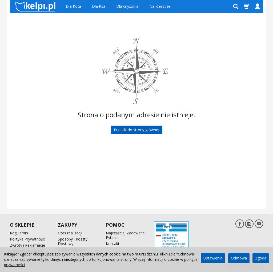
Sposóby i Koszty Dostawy (72, 241)
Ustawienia (212, 258)
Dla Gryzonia (127, 6)
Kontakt (112, 243)
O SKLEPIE (22, 224)
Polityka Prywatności (28, 239)
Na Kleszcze (159, 6)
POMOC (115, 224)
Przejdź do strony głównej (136, 129)
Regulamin (19, 232)
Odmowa (239, 258)
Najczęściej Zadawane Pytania (125, 235)
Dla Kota (73, 6)
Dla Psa (98, 6)
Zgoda (260, 258)
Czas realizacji (70, 232)
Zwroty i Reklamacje (27, 245)
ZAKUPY (67, 224)
